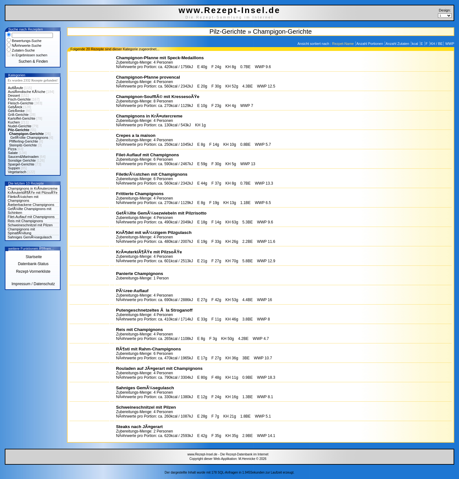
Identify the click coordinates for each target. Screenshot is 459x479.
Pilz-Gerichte (18, 130)
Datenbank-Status (33, 264)
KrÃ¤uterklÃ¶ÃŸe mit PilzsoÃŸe (32, 192)
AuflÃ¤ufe (15, 88)
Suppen (14, 168)
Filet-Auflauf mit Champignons (31, 217)
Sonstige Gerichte (22, 160)
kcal (415, 44)
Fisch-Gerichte (19, 99)
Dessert (14, 95)
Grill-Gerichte (18, 114)
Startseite (33, 257)
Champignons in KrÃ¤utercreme (33, 188)
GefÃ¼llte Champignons (29, 137)
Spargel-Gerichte (21, 164)
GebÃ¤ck (15, 107)
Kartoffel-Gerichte (21, 118)
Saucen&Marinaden (23, 156)
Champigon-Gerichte (26, 134)
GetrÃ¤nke (16, 111)
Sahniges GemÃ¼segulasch (30, 237)
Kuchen (14, 122)
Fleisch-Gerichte (20, 103)
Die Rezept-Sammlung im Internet (230, 17)
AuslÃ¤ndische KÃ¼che (26, 92)
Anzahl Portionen (370, 44)
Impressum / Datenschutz (33, 284)
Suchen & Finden (33, 61)
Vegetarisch (17, 172)
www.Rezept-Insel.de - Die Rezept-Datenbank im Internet (227, 454)
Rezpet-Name (343, 44)
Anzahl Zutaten (398, 44)
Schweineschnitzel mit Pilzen (30, 225)
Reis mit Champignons (25, 221)
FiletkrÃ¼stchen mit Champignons (23, 198)
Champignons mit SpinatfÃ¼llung (21, 231)
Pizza (12, 149)
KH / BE (436, 44)
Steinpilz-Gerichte (23, 145)
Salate (13, 153)
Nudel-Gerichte (20, 126)
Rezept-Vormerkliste (33, 271)
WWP (449, 44)
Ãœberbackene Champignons (31, 205)
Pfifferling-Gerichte (23, 141)
